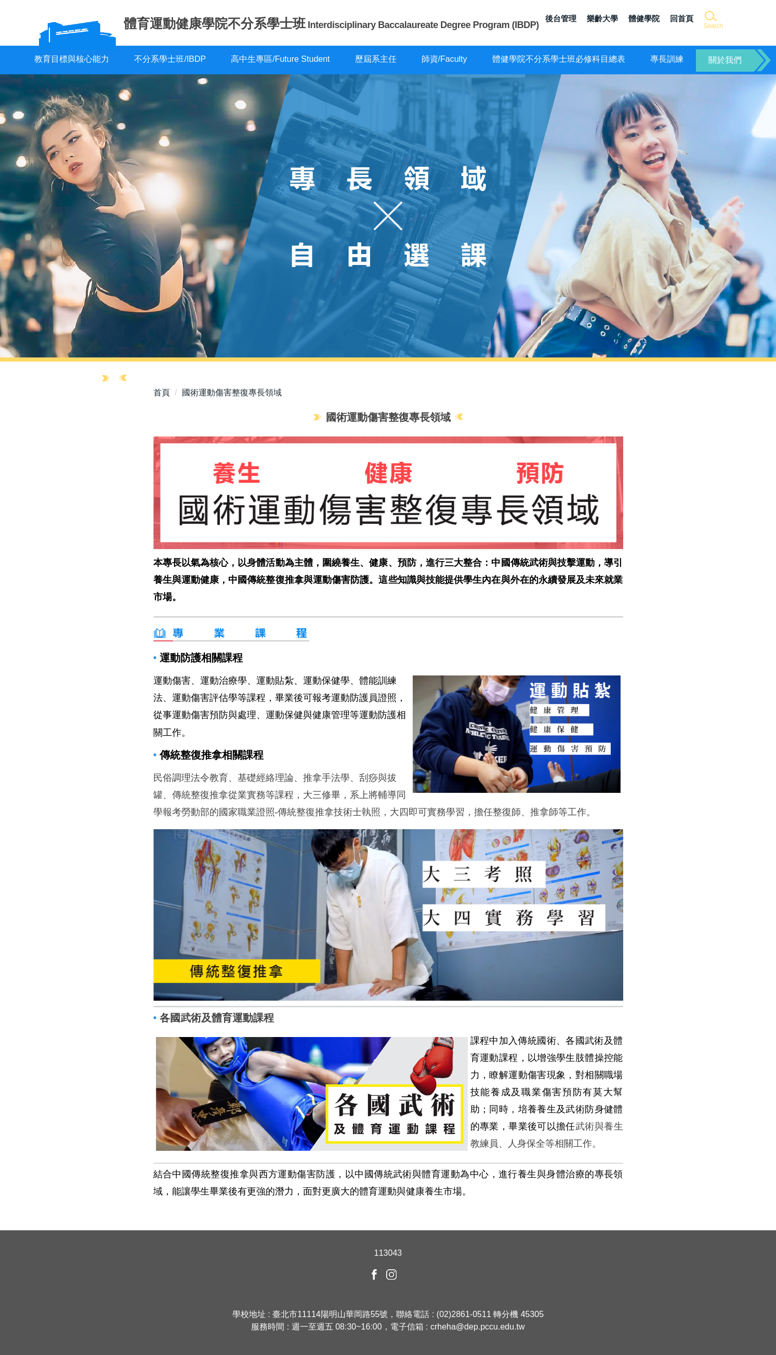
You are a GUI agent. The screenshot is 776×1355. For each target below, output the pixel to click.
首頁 (161, 392)
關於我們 (725, 60)
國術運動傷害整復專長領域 (232, 392)
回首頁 (681, 18)
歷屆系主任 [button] (376, 59)
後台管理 (560, 18)
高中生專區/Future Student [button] (280, 59)
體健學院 (644, 18)
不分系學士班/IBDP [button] (170, 59)
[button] (713, 20)
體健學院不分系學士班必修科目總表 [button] (558, 59)
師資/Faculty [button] (444, 59)
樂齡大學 (602, 18)
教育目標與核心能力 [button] (71, 59)
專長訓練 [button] (666, 59)
